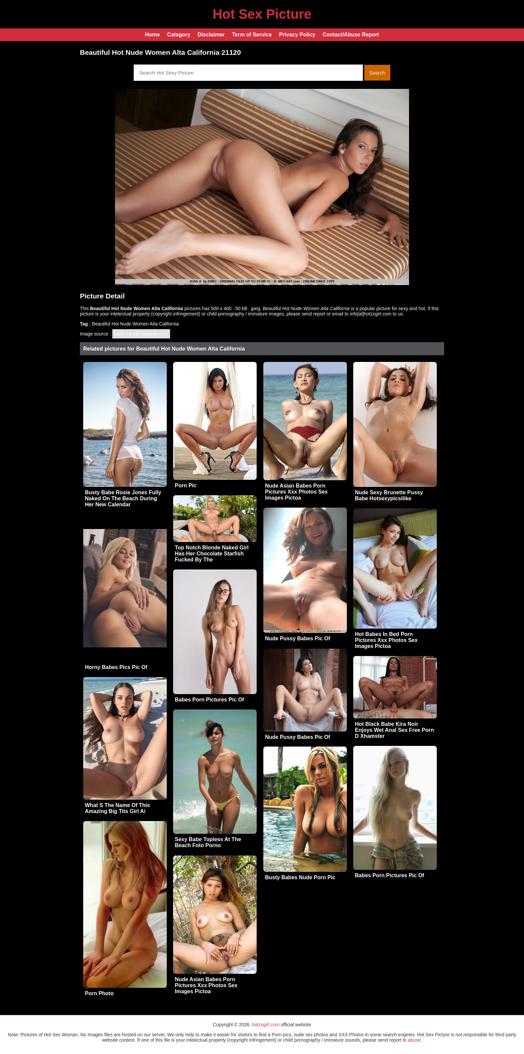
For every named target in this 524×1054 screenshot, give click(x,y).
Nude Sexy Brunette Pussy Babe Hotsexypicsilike (389, 495)
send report (313, 313)
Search (377, 73)
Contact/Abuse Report (350, 34)
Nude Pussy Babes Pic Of (297, 638)
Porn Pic (185, 485)
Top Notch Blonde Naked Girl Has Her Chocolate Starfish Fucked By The (212, 553)
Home (152, 34)
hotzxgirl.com (265, 1024)
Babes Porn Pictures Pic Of (209, 699)
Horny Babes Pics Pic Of (116, 667)
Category (178, 34)
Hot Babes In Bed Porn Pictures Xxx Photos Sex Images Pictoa (386, 640)
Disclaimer (211, 34)
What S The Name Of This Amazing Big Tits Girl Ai (117, 808)
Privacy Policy (297, 34)
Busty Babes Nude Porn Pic (300, 877)
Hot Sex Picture (262, 14)
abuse (414, 1040)
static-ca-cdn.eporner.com (141, 334)
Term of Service (252, 34)
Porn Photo (99, 993)
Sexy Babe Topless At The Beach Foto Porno (208, 842)
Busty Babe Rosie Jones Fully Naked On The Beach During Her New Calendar (123, 498)
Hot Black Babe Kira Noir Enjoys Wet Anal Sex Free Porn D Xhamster (394, 730)
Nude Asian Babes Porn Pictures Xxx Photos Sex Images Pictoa (296, 492)
